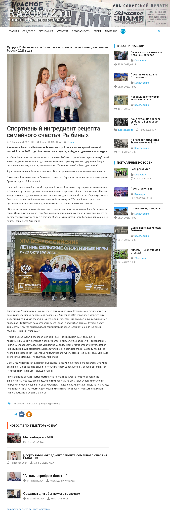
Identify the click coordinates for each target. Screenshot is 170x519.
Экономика (46, 31)
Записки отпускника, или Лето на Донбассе (147, 54)
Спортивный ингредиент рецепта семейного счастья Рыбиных (65, 456)
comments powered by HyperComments (28, 509)
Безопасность (81, 31)
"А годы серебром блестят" (45, 476)
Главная (14, 31)
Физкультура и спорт (50, 403)
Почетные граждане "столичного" (144, 76)
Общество (28, 31)
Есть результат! (141, 169)
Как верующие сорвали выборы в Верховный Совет (146, 121)
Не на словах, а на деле (146, 208)
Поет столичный (141, 188)
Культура (63, 31)
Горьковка (31, 403)
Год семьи (18, 403)
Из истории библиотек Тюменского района (145, 141)
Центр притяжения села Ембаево (146, 229)
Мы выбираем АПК (38, 437)
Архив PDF (111, 31)
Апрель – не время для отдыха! (145, 251)
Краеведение (141, 82)
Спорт (97, 31)
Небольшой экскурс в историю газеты (145, 98)
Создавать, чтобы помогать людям (51, 494)
